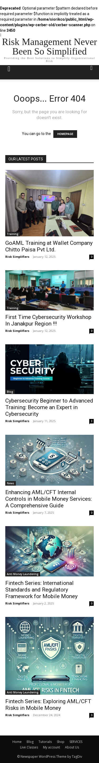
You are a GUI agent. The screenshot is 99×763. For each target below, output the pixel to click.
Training (12, 234)
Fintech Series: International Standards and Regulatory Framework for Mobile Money (41, 589)
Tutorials (45, 741)
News (10, 483)
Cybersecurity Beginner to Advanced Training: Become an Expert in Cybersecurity (49, 407)
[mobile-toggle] (9, 72)
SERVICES (75, 741)
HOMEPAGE (65, 134)
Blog (10, 392)
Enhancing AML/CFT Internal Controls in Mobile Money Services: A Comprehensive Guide (48, 499)
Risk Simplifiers (17, 257)
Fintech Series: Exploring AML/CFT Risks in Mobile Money (48, 704)
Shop (60, 741)
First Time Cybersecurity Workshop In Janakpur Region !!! (48, 320)
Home (17, 741)
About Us (72, 747)
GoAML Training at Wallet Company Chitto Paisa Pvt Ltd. (49, 246)
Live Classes (29, 747)
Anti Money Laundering (23, 574)
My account (51, 747)
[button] (91, 72)
